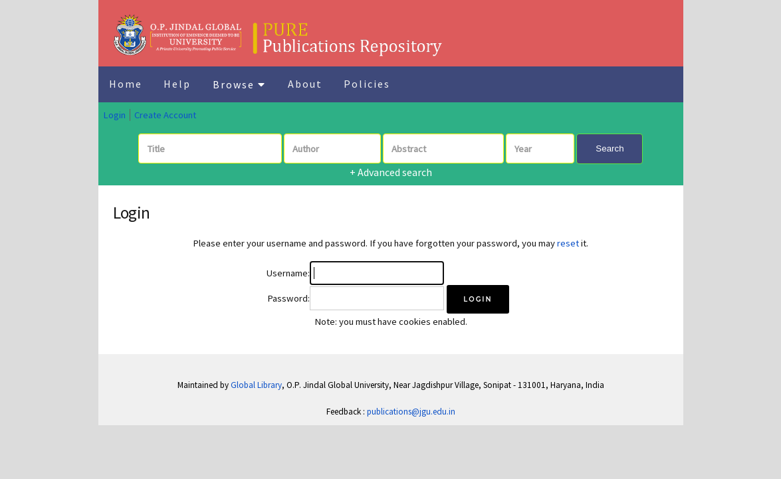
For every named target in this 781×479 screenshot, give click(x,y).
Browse (239, 84)
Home (125, 83)
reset (568, 243)
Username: (288, 273)
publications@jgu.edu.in (411, 411)
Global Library (256, 385)
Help (177, 83)
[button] (477, 299)
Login (114, 115)
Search (609, 148)
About (305, 83)
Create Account (165, 115)
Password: (288, 298)
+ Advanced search (391, 172)
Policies (367, 83)
